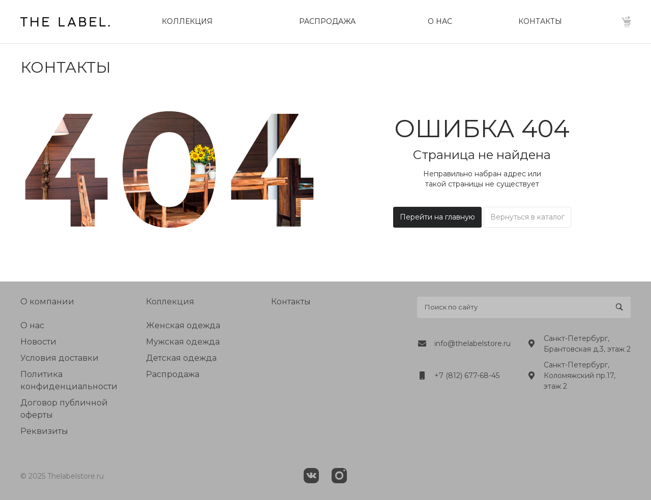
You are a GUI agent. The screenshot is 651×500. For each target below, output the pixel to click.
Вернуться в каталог (527, 217)
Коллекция (170, 301)
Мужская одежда (183, 342)
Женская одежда (183, 325)
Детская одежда (181, 358)
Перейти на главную (437, 217)
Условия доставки (59, 358)
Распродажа (172, 374)
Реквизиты (44, 431)
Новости (38, 342)
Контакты (291, 301)
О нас (32, 325)
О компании (47, 301)
